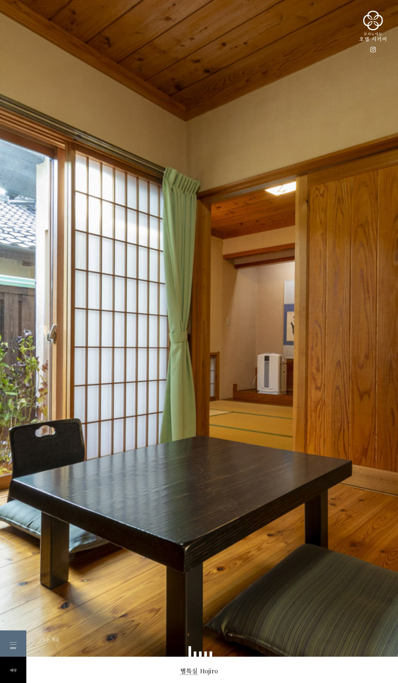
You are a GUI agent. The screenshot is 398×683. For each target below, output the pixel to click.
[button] (189, 651)
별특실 (189, 671)
